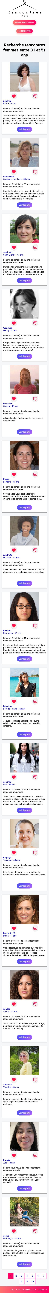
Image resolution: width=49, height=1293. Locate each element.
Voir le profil (24, 129)
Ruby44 (6, 1160)
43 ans (20, 255)
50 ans (14, 330)
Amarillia (7, 1084)
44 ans (13, 103)
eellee (6, 1236)
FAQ (12, 1289)
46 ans (15, 1087)
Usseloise (7, 403)
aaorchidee (8, 176)
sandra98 (7, 555)
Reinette (7, 630)
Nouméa (7, 557)
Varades (7, 1087)
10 (32, 1281)
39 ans (12, 784)
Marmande (8, 633)
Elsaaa (6, 479)
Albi (5, 1163)
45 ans (15, 406)
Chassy (6, 406)
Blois (5, 103)
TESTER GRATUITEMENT (24, 22)
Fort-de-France (10, 709)
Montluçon (8, 1238)
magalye (7, 857)
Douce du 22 (9, 933)
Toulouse (7, 860)
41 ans (16, 482)
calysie (6, 1009)
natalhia (7, 101)
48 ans (16, 860)
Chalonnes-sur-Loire (12, 179)
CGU (18, 1289)
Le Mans (7, 482)
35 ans (26, 179)
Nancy (6, 330)
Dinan (6, 936)
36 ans (21, 709)
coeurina (7, 782)
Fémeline (7, 706)
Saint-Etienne (9, 255)
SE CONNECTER (24, 31)
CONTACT (42, 1289)
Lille (5, 784)
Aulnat (6, 1011)
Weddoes (7, 328)
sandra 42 (8, 252)
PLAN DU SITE (29, 1289)
